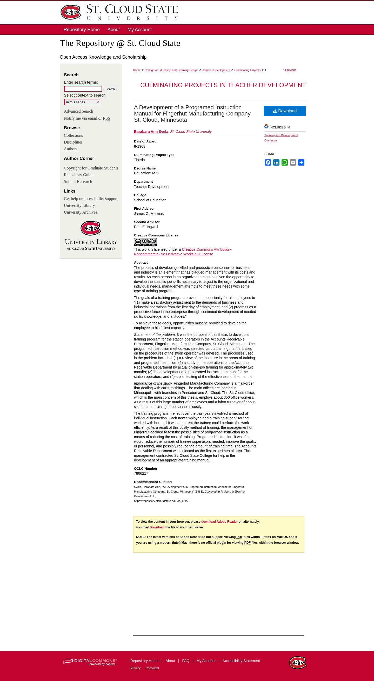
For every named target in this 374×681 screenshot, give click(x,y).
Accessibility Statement (241, 661)
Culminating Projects (247, 70)
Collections (73, 135)
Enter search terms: (81, 82)
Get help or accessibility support (91, 198)
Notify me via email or (87, 118)
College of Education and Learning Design (171, 70)
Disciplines (73, 142)
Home (137, 70)
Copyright (152, 668)
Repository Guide (78, 175)
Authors (70, 149)
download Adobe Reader (219, 521)
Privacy (136, 668)
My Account (206, 661)
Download (285, 111)
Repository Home (144, 661)
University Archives (80, 212)
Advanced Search (78, 111)
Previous (290, 69)
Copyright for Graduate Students (91, 168)
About (171, 661)
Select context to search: (85, 95)
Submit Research (78, 181)
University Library (79, 205)
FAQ (186, 661)
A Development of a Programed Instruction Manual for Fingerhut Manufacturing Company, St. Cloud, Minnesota (193, 113)
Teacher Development (216, 70)
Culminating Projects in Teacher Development (223, 84)
